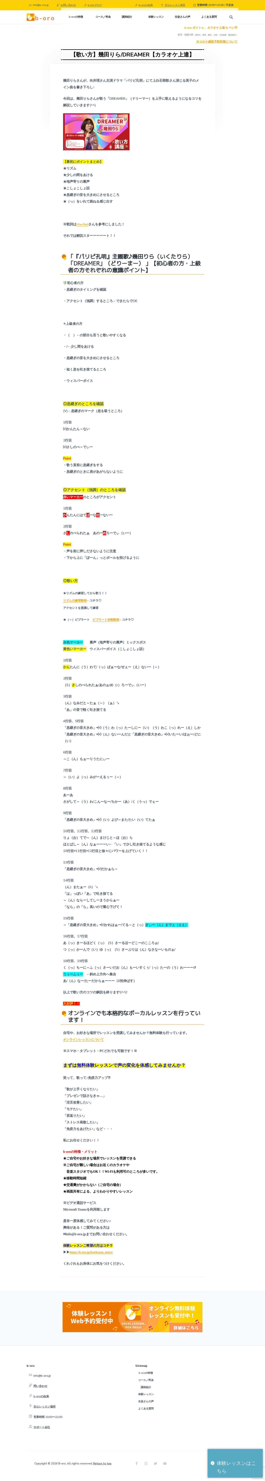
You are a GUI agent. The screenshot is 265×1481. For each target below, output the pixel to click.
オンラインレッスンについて (84, 1044)
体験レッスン (146, 1399)
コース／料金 (146, 1385)
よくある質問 (146, 1413)
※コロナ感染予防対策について (216, 47)
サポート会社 (41, 1432)
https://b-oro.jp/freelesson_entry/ (93, 1257)
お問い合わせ (68, 5)
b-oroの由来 (146, 5)
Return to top (102, 1468)
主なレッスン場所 (175, 5)
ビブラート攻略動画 (106, 625)
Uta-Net (82, 229)
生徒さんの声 (146, 1406)
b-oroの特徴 (146, 1378)
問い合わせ (40, 1391)
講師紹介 (146, 1392)
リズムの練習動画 (75, 606)
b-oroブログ (95, 5)
